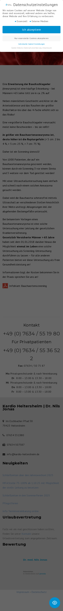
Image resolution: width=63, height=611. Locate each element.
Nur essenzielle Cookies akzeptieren (31, 38)
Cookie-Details (17, 48)
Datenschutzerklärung (33, 48)
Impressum (47, 48)
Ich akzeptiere (31, 29)
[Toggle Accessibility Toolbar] (54, 602)
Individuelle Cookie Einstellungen (31, 44)
